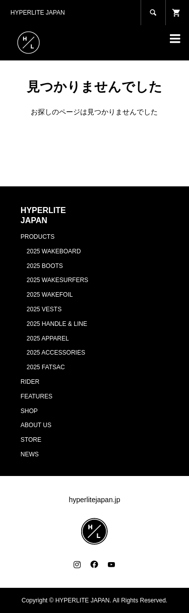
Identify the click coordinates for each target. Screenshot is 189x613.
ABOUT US (36, 425)
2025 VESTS (44, 309)
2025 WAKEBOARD (54, 251)
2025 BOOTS (45, 265)
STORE (31, 439)
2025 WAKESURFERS (57, 280)
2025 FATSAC (46, 367)
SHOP (29, 411)
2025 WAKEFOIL (50, 294)
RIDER (30, 381)
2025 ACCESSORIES (56, 352)
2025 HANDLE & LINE (57, 323)
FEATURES (36, 396)
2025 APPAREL (48, 338)
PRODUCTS (37, 236)
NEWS (30, 454)
